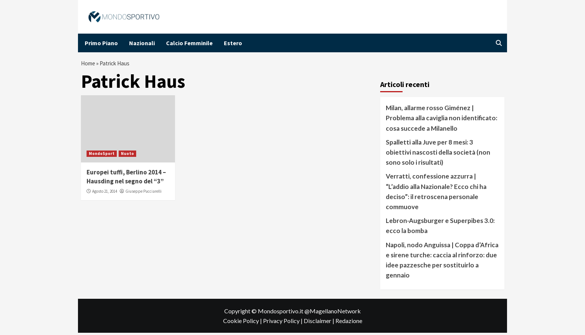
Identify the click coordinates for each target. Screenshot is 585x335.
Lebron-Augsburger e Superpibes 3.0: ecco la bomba (440, 227)
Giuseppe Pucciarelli (143, 193)
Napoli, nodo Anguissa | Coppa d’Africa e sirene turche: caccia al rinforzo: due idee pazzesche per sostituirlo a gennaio (442, 262)
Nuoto (127, 155)
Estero (233, 43)
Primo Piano (101, 43)
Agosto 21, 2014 (104, 193)
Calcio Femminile (189, 43)
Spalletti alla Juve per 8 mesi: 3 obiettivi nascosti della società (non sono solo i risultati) (438, 154)
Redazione (348, 322)
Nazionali (142, 43)
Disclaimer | (319, 322)
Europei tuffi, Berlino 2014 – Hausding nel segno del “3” (126, 178)
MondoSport (102, 155)
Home (89, 64)
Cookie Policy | (243, 322)
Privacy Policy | (283, 322)
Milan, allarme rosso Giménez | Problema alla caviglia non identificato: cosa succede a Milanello (441, 120)
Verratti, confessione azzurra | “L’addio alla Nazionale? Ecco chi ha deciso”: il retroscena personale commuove (436, 193)
